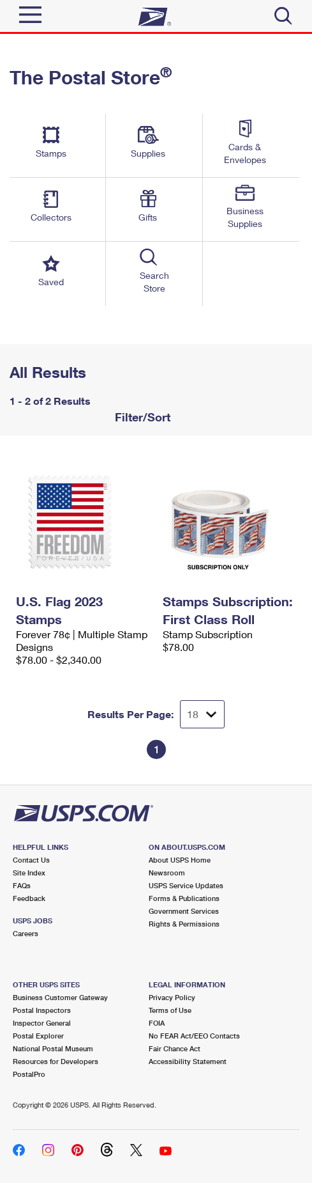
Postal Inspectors (42, 1010)
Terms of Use (170, 1010)
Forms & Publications (184, 898)
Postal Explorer (38, 1035)
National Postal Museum (53, 1048)
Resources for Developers (55, 1061)
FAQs (22, 885)
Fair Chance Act (174, 1048)
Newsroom (167, 872)
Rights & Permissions (184, 924)
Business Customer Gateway (60, 997)
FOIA (157, 1023)
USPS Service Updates (186, 885)
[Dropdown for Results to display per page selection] (202, 714)
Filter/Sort (141, 417)
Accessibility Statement (188, 1061)
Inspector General (42, 1023)
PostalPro (29, 1074)
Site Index (29, 872)
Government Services (184, 911)
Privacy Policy (172, 997)
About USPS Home (180, 860)
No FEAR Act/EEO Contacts (194, 1035)
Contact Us (31, 860)
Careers (25, 933)
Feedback (29, 898)
